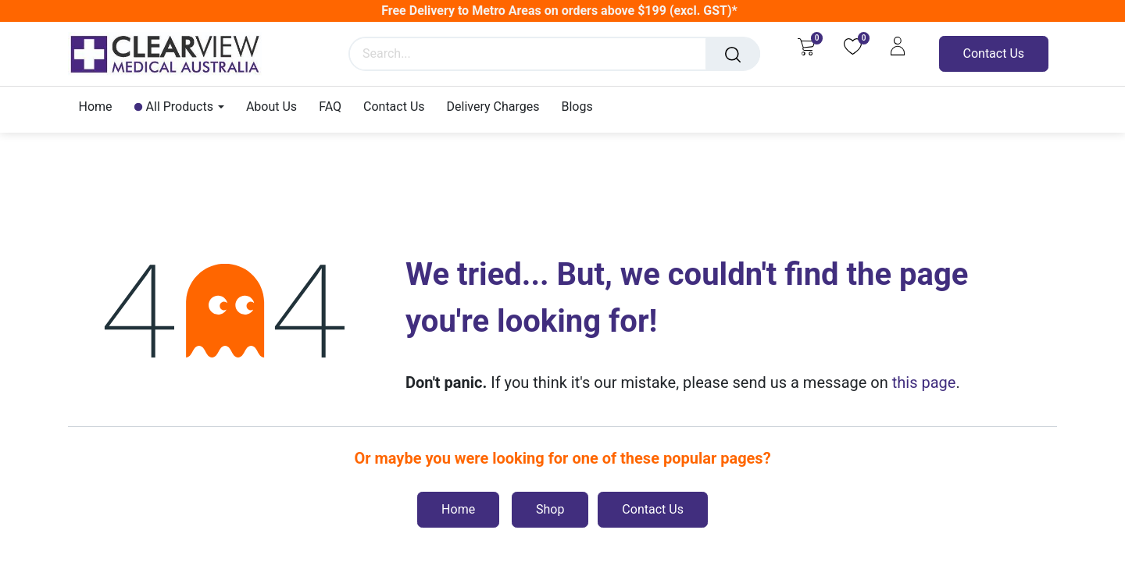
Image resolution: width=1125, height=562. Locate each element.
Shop (550, 509)
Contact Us (994, 53)
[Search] (732, 53)
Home (458, 509)
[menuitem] (101, 106)
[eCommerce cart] (806, 46)
